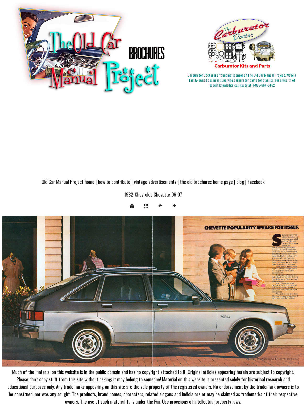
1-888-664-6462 (264, 85)
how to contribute (114, 181)
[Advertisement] (153, 139)
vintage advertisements (155, 181)
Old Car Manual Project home (68, 181)
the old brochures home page (206, 181)
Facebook (256, 181)
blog (240, 181)
